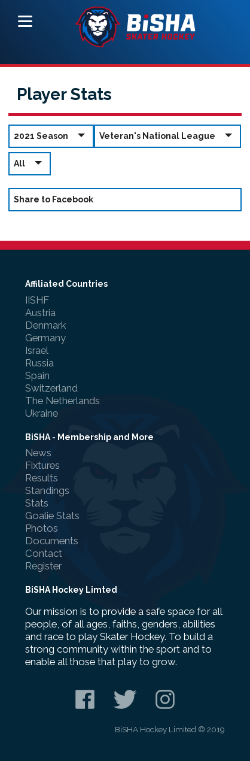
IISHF (37, 300)
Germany (45, 338)
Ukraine (41, 413)
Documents (51, 541)
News (38, 453)
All (29, 163)
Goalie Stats (52, 516)
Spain (37, 375)
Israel (36, 350)
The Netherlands (62, 401)
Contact (43, 553)
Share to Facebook (53, 199)
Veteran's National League (167, 136)
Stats (36, 503)
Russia (39, 363)
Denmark (45, 325)
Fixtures (42, 465)
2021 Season (51, 136)
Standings (47, 490)
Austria (40, 313)
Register (43, 566)
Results (41, 478)
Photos (41, 528)
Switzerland (51, 388)
